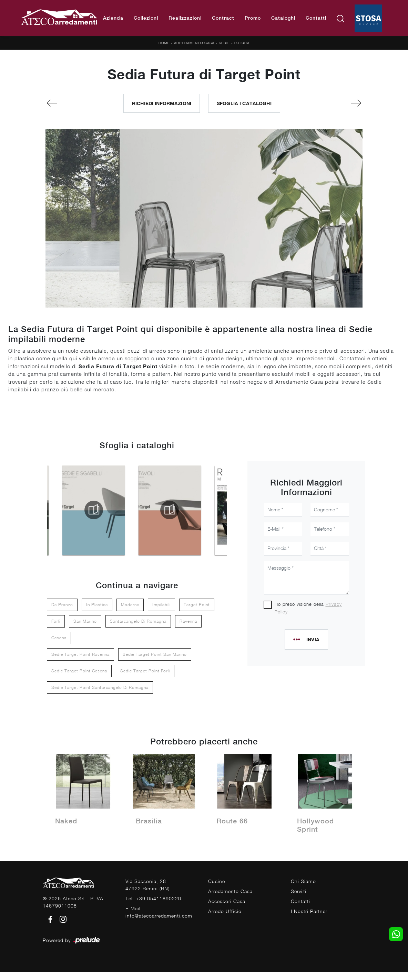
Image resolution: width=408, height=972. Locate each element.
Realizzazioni (185, 18)
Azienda (113, 18)
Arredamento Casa (194, 43)
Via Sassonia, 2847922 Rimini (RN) (147, 884)
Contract (223, 18)
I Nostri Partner (309, 911)
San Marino (85, 621)
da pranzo (62, 604)
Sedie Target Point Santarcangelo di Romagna (100, 687)
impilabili (161, 604)
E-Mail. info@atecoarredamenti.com (158, 912)
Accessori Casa (226, 901)
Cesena (59, 637)
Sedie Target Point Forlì (145, 670)
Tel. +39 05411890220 (153, 898)
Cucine (216, 881)
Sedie (224, 43)
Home (164, 43)
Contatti (316, 18)
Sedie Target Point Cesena (79, 670)
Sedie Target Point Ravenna (80, 654)
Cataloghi (283, 18)
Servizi (298, 891)
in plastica (97, 604)
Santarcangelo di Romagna (138, 621)
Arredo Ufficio (225, 911)
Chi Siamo (303, 881)
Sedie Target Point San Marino (155, 654)
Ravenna (188, 621)
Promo (253, 18)
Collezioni (146, 18)
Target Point (197, 604)
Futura (241, 43)
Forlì (55, 621)
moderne (130, 604)
